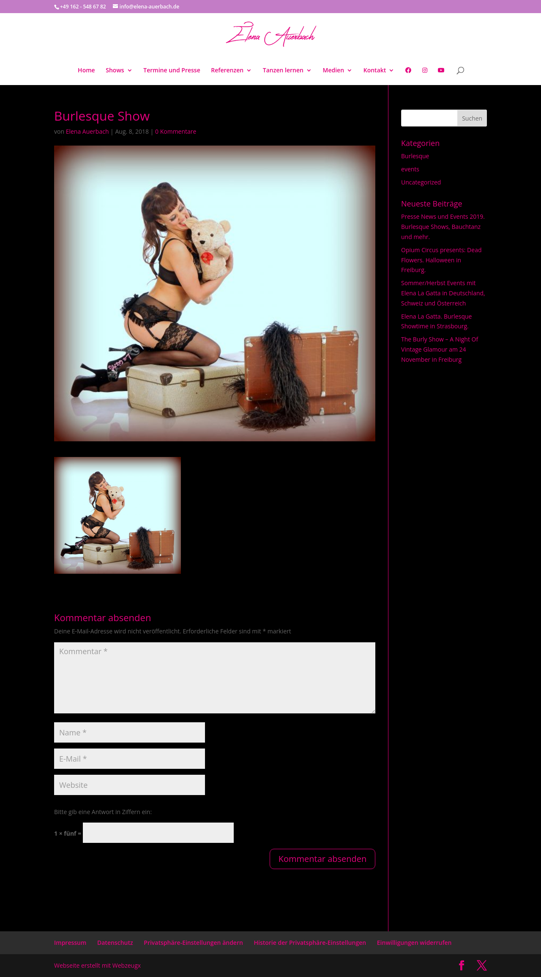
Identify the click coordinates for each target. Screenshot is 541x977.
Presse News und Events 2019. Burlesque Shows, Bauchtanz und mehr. (443, 226)
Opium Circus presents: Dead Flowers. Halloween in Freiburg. (441, 260)
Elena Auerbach (87, 131)
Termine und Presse (171, 70)
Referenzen (227, 70)
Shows (115, 70)
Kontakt (374, 70)
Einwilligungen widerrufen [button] (414, 942)
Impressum (70, 942)
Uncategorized (421, 182)
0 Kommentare (175, 131)
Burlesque (415, 156)
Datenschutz (115, 942)
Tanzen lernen (283, 70)
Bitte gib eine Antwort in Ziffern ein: (103, 812)
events (410, 169)
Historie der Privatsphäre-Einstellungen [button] (310, 942)
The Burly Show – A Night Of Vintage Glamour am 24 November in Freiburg (439, 349)
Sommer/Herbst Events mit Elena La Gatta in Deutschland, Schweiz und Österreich (443, 293)
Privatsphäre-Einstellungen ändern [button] (193, 942)
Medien (333, 70)
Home (86, 70)
